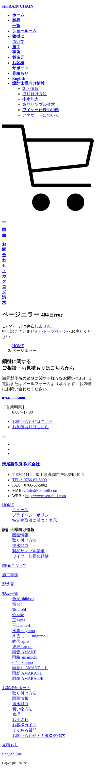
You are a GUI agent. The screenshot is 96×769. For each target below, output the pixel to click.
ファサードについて (40, 115)
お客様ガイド (24, 725)
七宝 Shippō (22, 662)
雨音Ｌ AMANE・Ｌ (30, 668)
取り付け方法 (34, 94)
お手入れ (20, 719)
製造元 (8, 584)
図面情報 (30, 88)
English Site (12, 754)
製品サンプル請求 (38, 104)
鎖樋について (14, 565)
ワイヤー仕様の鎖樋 (40, 110)
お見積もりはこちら (30, 427)
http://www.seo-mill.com (45, 496)
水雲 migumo (23, 631)
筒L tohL (19, 609)
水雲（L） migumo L (30, 636)
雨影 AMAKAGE (27, 673)
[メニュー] (4, 222)
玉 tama (18, 620)
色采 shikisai (23, 599)
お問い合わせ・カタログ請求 (38, 735)
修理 (16, 714)
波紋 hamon (22, 646)
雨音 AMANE (24, 652)
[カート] (48, 212)
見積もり (10, 745)
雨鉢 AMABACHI (27, 678)
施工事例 (10, 575)
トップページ (55, 331)
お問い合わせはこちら (32, 421)
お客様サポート (16, 688)
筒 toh (17, 604)
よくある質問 (24, 730)
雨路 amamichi (24, 657)
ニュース (20, 510)
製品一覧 (10, 593)
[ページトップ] (4, 437)
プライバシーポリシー (32, 515)
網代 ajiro (20, 641)
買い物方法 (22, 709)
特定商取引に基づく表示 (34, 520)
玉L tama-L (21, 625)
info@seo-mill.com (42, 490)
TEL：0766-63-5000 (29, 480)
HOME (18, 346)
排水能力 (30, 99)
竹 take (18, 615)
